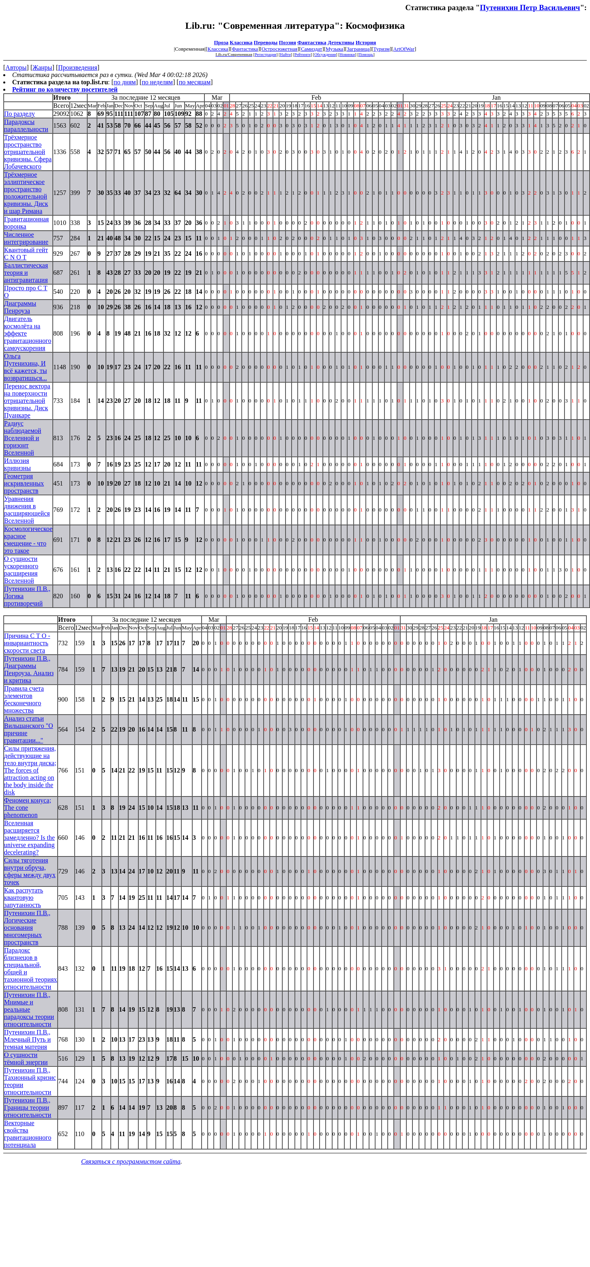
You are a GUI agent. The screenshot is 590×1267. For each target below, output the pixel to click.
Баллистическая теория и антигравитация (26, 272)
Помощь (366, 54)
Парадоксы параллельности (26, 125)
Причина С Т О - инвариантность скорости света (27, 643)
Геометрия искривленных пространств (24, 483)
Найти (285, 54)
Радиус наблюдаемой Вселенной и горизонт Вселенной (22, 438)
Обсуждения (325, 54)
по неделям (157, 82)
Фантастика (311, 42)
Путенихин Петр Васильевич (530, 7)
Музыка (334, 49)
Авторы (15, 67)
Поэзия (287, 42)
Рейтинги (302, 54)
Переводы (266, 42)
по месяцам (194, 82)
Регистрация (265, 54)
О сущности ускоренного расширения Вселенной (21, 569)
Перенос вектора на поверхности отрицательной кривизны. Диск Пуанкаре (27, 401)
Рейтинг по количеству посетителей (65, 89)
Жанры (42, 67)
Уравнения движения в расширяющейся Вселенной (27, 509)
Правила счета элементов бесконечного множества (24, 699)
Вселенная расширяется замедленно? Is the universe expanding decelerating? (29, 838)
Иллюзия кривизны (17, 464)
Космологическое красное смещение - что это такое (28, 539)
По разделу (19, 113)
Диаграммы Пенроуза (20, 307)
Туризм (381, 49)
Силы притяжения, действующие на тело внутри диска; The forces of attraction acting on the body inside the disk (30, 770)
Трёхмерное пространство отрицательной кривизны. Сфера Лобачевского (27, 152)
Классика (241, 42)
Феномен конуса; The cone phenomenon (27, 807)
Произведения (77, 67)
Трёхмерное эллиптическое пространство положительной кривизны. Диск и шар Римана (26, 192)
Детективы (341, 42)
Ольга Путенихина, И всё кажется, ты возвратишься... (25, 367)
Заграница (358, 49)
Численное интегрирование (26, 238)
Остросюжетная (279, 49)
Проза (221, 42)
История (366, 42)
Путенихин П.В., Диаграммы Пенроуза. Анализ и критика (29, 669)
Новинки (347, 54)
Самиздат (311, 49)
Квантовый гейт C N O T (26, 253)
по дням (125, 82)
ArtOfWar (403, 49)
